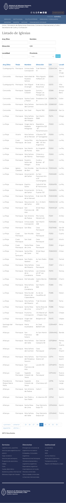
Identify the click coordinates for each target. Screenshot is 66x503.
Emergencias (58, 13)
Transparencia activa (51, 461)
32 (53, 425)
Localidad (6, 53)
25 (26, 425)
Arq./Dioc (6, 39)
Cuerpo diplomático (8, 469)
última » (16, 428)
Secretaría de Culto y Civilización (14, 27)
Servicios (7, 19)
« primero (6, 425)
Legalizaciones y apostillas (10, 448)
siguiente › (7, 428)
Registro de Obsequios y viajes (54, 464)
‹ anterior (16, 425)
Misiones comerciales (29, 472)
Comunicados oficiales (38, 22)
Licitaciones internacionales (31, 477)
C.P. (31, 46)
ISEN (46, 453)
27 (33, 425)
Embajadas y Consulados (49, 19)
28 (37, 425)
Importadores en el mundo (31, 469)
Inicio (4, 25)
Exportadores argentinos (30, 466)
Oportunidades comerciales (31, 474)
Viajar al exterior (7, 456)
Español (57, 16)
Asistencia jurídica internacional (11, 472)
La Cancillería (49, 448)
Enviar (58, 56)
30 (45, 425)
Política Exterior (31, 19)
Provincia (33, 53)
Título (17, 65)
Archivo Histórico (50, 456)
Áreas (46, 450)
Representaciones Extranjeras (31, 458)
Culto (3, 466)
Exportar (7, 22)
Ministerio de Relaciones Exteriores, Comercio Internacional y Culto (33, 25)
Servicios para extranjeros (9, 458)
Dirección (6, 46)
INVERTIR (16, 22)
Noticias (24, 22)
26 (30, 425)
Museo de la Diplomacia (52, 458)
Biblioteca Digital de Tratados (11, 474)
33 (57, 425)
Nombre (33, 39)
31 (49, 425)
